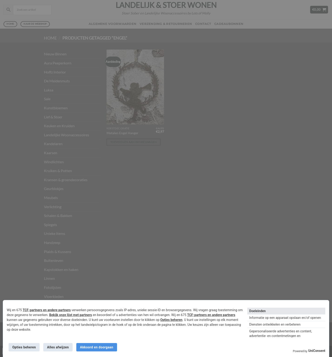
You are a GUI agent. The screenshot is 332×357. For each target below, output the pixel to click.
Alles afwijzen (58, 347)
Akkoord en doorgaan (96, 347)
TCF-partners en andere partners (47, 310)
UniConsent (316, 351)
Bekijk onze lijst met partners (70, 315)
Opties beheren (171, 320)
